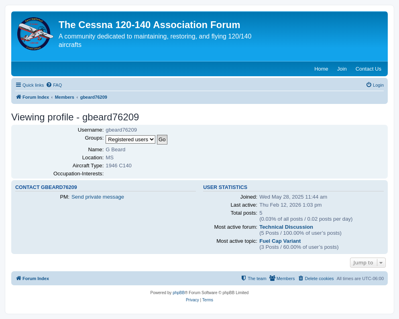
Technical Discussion (286, 227)
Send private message (97, 197)
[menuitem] (54, 85)
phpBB (179, 293)
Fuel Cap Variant (280, 241)
